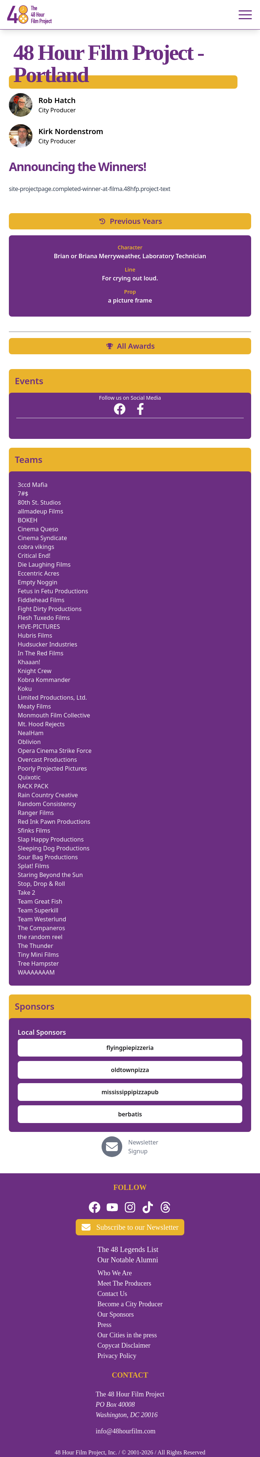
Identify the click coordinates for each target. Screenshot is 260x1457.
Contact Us (112, 1293)
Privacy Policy (117, 1355)
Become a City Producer (130, 1304)
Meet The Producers (124, 1283)
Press (105, 1324)
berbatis (130, 1114)
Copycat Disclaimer (124, 1345)
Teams (28, 459)
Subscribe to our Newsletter (130, 1227)
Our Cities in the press (127, 1335)
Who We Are (115, 1273)
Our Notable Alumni (128, 1260)
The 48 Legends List (128, 1249)
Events (29, 381)
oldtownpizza (130, 1070)
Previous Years (130, 221)
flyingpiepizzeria (130, 1048)
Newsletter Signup (143, 1146)
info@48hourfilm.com (125, 1431)
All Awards (130, 346)
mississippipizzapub (130, 1092)
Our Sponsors (116, 1314)
